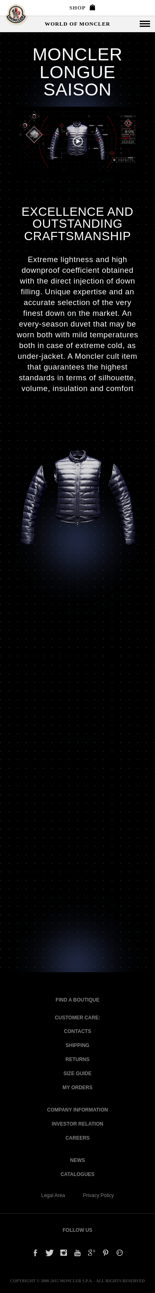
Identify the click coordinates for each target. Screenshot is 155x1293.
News (77, 1160)
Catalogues (77, 1174)
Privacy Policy (98, 1195)
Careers (77, 1138)
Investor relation (77, 1124)
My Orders (77, 1087)
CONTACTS (77, 1031)
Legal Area (53, 1195)
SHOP (82, 7)
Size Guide (77, 1073)
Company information (77, 1110)
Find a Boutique (78, 1000)
